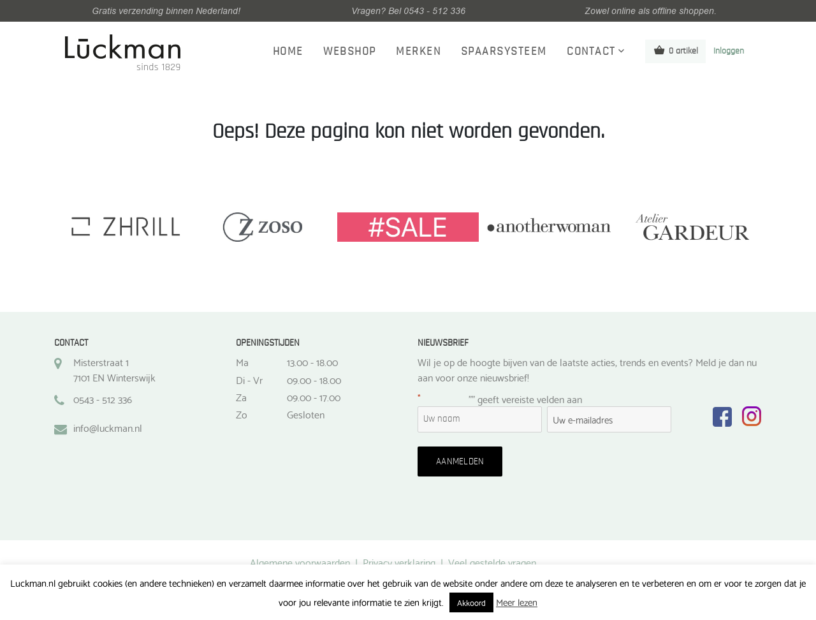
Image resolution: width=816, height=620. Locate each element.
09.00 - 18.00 (314, 379)
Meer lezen (516, 601)
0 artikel (675, 50)
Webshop (349, 51)
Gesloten (305, 414)
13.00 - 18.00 (312, 361)
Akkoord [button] (471, 602)
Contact (591, 51)
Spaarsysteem (504, 51)
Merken (418, 51)
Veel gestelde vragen (492, 561)
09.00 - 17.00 (313, 396)
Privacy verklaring (399, 561)
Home (288, 51)
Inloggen (728, 51)
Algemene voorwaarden (300, 561)
